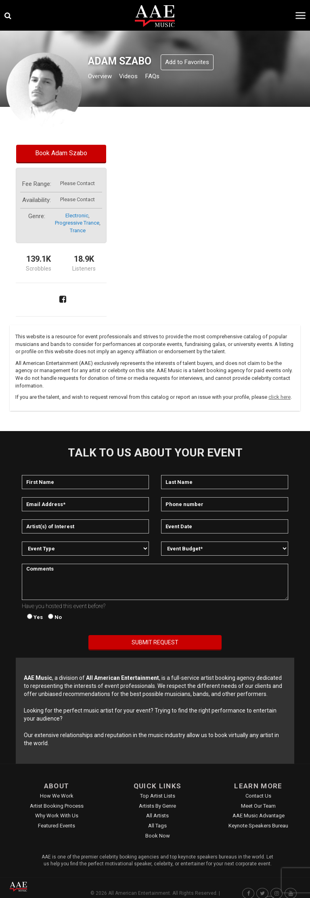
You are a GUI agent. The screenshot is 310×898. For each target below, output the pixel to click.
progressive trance (77, 223)
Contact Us (258, 796)
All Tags (157, 826)
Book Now (157, 836)
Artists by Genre (157, 806)
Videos (138, 77)
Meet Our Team (258, 806)
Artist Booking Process (57, 806)
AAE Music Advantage (258, 816)
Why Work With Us (56, 816)
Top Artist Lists (157, 796)
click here (279, 397)
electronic (76, 216)
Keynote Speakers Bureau (258, 826)
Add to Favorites (187, 62)
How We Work (56, 796)
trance (78, 230)
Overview (103, 77)
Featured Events (56, 826)
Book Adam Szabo (61, 153)
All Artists (157, 816)
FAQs (167, 77)
